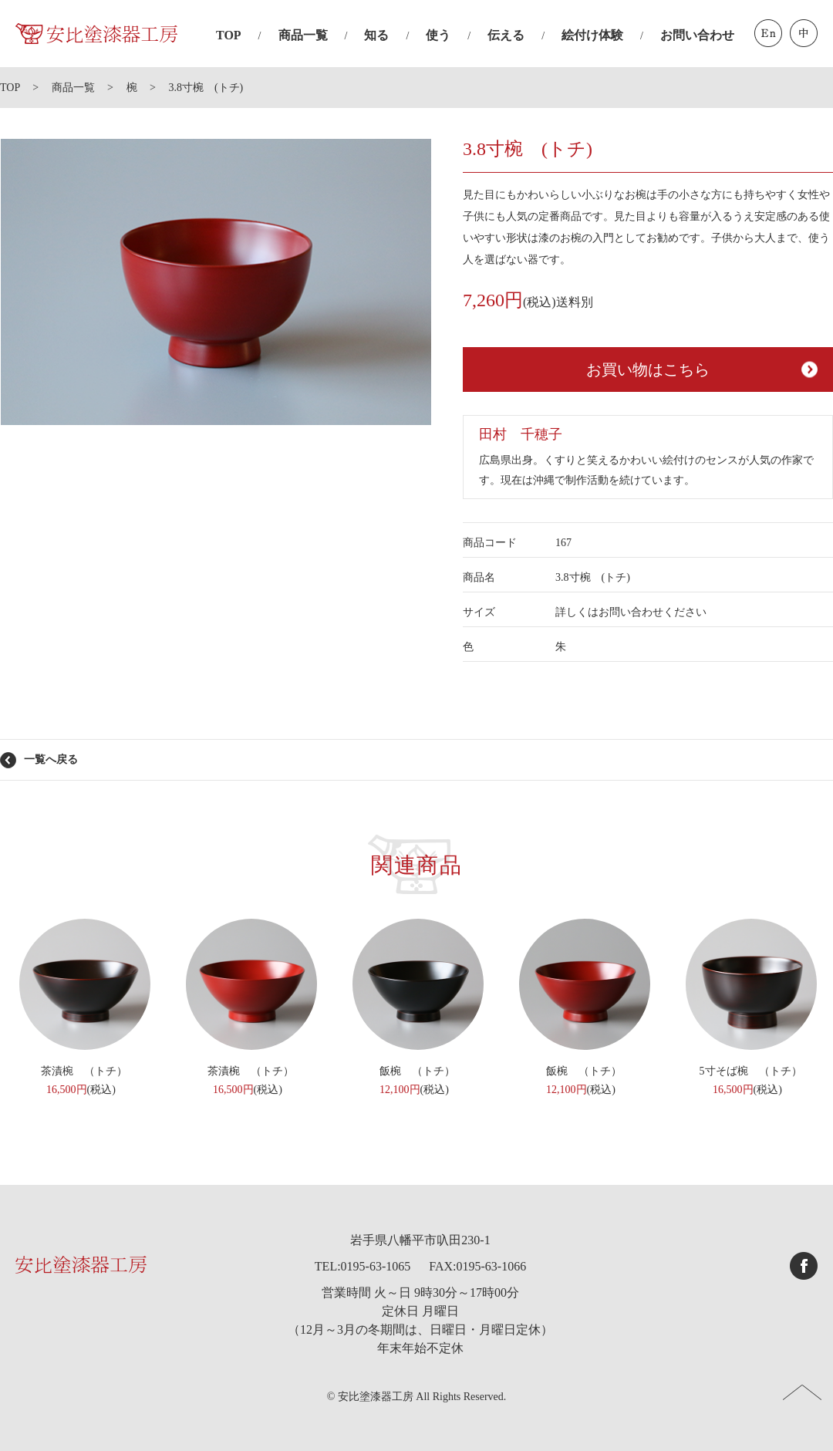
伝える (505, 35)
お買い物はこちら (648, 369)
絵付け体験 (592, 35)
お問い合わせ (697, 35)
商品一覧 (303, 35)
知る (376, 35)
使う (438, 35)
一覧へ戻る (51, 759)
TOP (228, 35)
